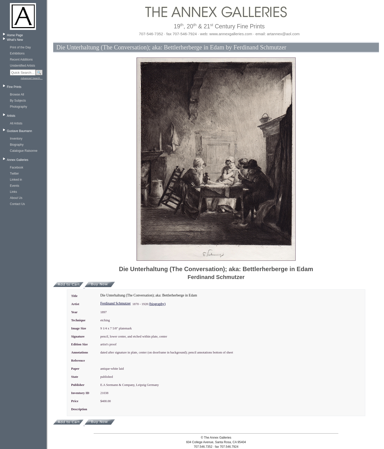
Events (14, 186)
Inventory (16, 138)
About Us (16, 198)
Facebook (16, 167)
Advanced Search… (32, 78)
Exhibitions (17, 53)
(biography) (157, 304)
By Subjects (18, 100)
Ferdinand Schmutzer (115, 303)
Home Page (15, 35)
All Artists (16, 123)
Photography (18, 106)
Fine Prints (14, 87)
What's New (15, 40)
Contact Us (17, 204)
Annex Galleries (17, 160)
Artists (11, 116)
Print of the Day (20, 47)
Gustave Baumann (19, 131)
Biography (17, 144)
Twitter (14, 173)
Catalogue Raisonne (23, 151)
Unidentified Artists (22, 65)
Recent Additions (21, 59)
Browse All (17, 94)
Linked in (16, 179)
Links (13, 192)
